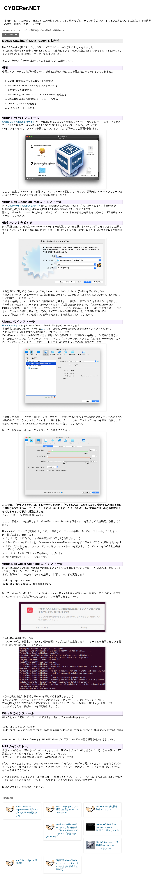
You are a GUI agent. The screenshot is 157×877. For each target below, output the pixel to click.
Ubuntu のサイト (11, 325)
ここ (43, 328)
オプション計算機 (44, 30)
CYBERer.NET (22, 8)
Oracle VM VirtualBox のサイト (18, 121)
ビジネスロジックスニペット (11, 30)
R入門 (25, 30)
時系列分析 (33, 30)
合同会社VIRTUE (58, 30)
